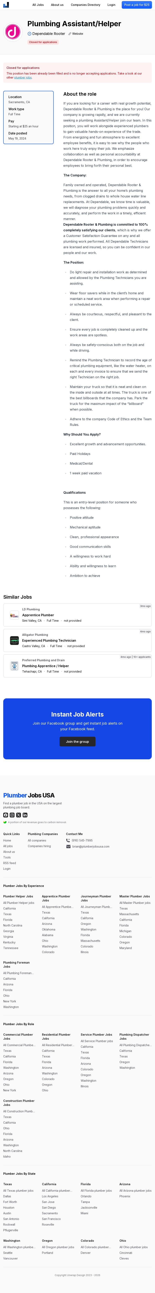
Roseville (48, 1224)
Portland (47, 1252)
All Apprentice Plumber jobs (57, 907)
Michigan (125, 931)
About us (57, 4)
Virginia (8, 936)
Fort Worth (10, 1202)
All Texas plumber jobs (18, 1190)
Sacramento (50, 1213)
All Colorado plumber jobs (95, 1247)
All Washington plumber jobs (18, 1247)
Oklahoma (48, 929)
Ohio (45, 940)
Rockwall (9, 1224)
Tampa (85, 1202)
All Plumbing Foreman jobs (17, 973)
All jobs (8, 846)
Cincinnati (125, 1252)
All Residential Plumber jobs (57, 1045)
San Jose (48, 1202)
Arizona (47, 923)
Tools (7, 857)
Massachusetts (90, 940)
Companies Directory (85, 4)
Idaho (7, 1156)
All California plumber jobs (56, 1191)
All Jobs (38, 4)
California (9, 908)
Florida (7, 919)
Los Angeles (50, 1196)
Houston (8, 1207)
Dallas (7, 1196)
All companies (37, 840)
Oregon (86, 923)
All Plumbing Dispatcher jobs (135, 1045)
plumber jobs (23, 77)
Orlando (86, 1196)
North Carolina (12, 925)
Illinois (85, 952)
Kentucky (9, 942)
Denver (86, 1252)
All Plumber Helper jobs (18, 902)
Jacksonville (89, 1207)
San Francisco (51, 1219)
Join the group (77, 742)
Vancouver (10, 1258)
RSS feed (9, 863)
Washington (50, 946)
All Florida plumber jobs (96, 1190)
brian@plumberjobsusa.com (87, 846)
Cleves (124, 1258)
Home (7, 840)
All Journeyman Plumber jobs (97, 907)
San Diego (49, 1207)
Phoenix (124, 1196)
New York (9, 1001)
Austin (7, 1213)
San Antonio (11, 1219)
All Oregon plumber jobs (58, 1247)
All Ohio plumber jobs (133, 1247)
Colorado (48, 952)
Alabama (47, 935)
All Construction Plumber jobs (19, 1111)
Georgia (8, 931)
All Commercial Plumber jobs (18, 1045)
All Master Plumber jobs (135, 902)
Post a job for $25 (136, 4)
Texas (7, 914)
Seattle (8, 1252)
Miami (84, 1213)
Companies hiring (39, 846)
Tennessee (10, 948)
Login (111, 4)
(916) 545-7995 (79, 840)
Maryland (125, 948)
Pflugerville (10, 1230)
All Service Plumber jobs (97, 1041)
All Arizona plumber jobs (135, 1190)
